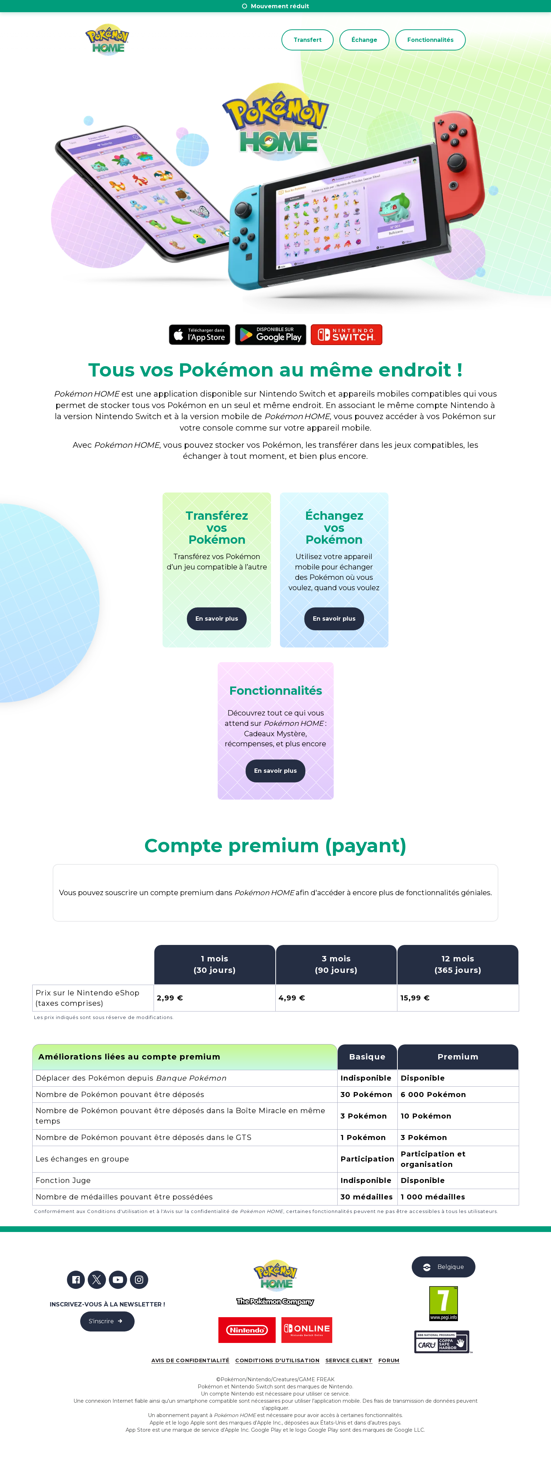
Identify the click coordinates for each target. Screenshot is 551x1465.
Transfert (308, 40)
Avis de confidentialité (190, 1360)
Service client (349, 1360)
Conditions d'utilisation (277, 1360)
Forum (389, 1360)
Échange (364, 40)
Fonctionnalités (430, 40)
